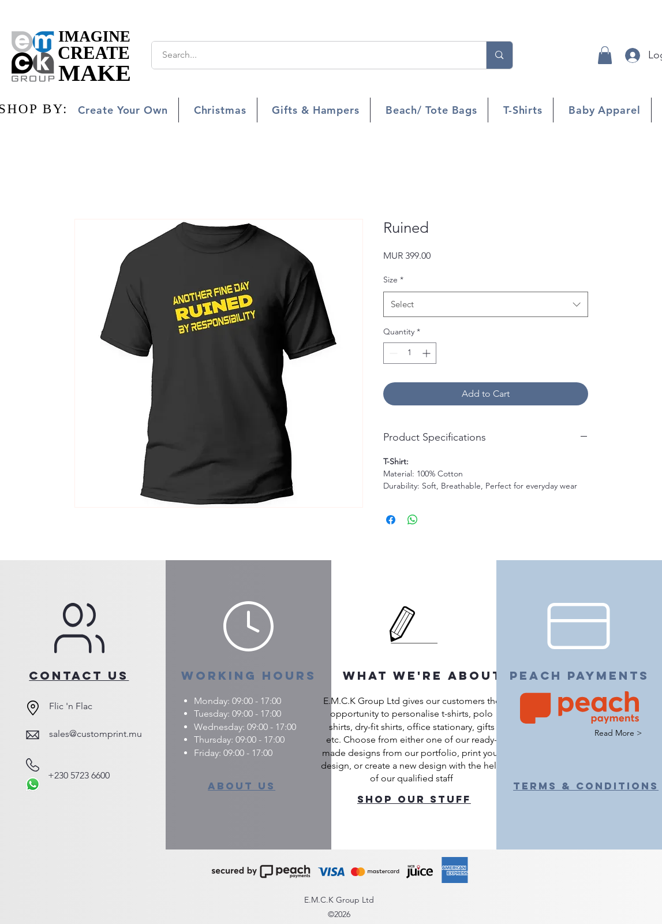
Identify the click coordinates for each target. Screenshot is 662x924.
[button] (604, 55)
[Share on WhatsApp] (413, 520)
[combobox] (485, 304)
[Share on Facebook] (391, 520)
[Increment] (427, 353)
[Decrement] (392, 353)
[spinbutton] (409, 353)
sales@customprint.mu (95, 733)
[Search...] (312, 55)
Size (393, 279)
